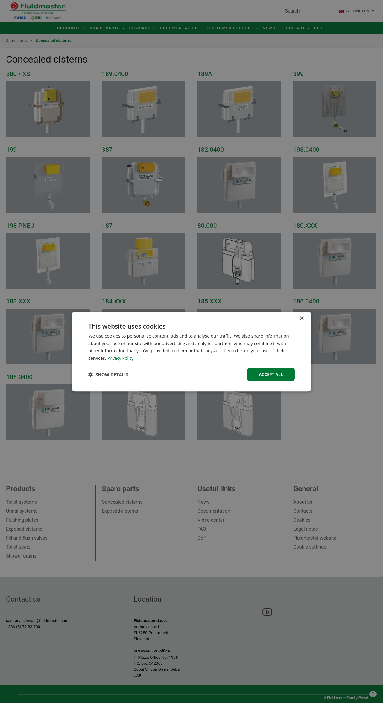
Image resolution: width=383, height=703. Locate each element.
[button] (108, 374)
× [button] (301, 318)
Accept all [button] (270, 374)
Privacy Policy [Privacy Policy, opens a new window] (121, 358)
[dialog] (191, 351)
